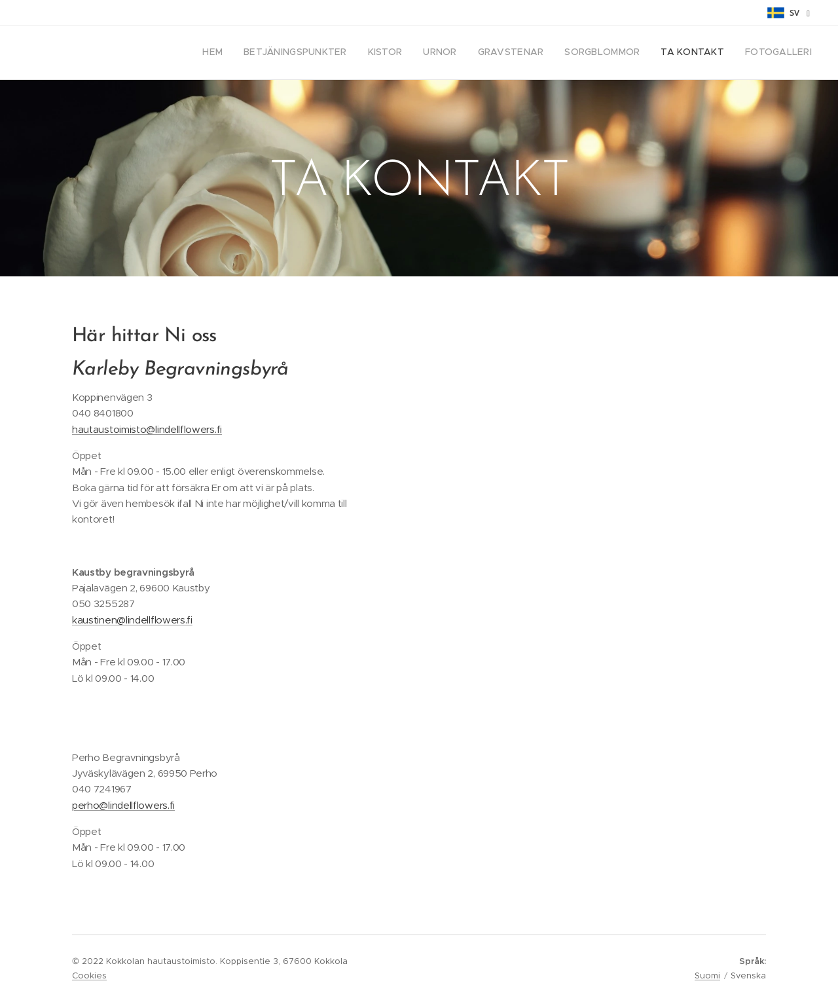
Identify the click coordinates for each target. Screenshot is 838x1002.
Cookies (89, 975)
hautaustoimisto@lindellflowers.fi (147, 429)
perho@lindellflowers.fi (123, 805)
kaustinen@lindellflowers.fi (132, 620)
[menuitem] (669, 53)
